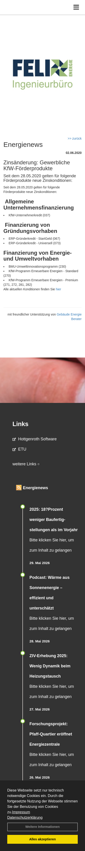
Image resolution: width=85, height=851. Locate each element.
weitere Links (26, 464)
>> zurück (75, 138)
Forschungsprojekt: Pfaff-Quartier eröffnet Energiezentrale (50, 734)
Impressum (21, 812)
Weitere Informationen (42, 827)
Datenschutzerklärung (25, 817)
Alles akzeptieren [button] (42, 839)
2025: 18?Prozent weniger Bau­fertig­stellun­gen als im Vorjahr (53, 519)
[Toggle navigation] (76, 7)
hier (58, 289)
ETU (19, 449)
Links (20, 424)
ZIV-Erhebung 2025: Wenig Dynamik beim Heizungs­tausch (49, 666)
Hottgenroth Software (34, 439)
